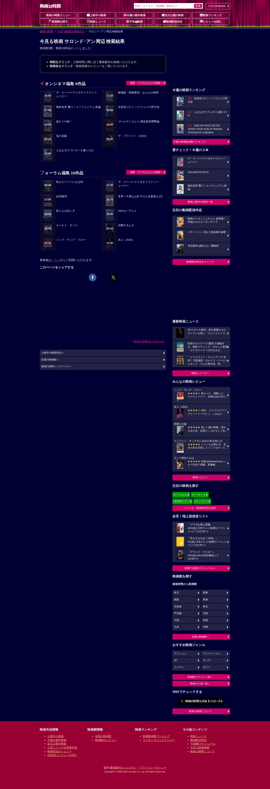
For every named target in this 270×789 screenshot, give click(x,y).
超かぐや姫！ (64, 121)
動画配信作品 (172, 21)
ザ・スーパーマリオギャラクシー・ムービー (77, 94)
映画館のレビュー (106, 740)
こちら (55, 260)
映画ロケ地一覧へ (200, 683)
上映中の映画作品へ (52, 352)
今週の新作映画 (135, 15)
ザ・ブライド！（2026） (133, 135)
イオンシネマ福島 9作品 (63, 84)
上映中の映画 (96, 15)
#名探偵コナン (181, 501)
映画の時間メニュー (58, 15)
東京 (176, 592)
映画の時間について (200, 711)
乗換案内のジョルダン (123, 767)
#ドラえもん (180, 494)
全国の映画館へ (200, 636)
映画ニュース (96, 21)
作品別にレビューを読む (62, 755)
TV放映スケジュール (202, 743)
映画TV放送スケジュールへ (200, 568)
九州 (176, 627)
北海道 (177, 606)
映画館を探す (58, 21)
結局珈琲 (61, 196)
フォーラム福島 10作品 (61, 173)
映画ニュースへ (200, 373)
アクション (180, 653)
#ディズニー (201, 501)
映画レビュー (200, 477)
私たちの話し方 (65, 210)
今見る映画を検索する (70, 31)
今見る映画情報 (199, 747)
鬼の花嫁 (61, 135)
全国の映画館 (103, 736)
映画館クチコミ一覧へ (200, 677)
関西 (176, 599)
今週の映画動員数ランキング (189, 141)
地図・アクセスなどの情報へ (146, 83)
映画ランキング (211, 15)
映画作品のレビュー (59, 751)
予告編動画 (134, 21)
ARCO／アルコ (127, 210)
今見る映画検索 (216, 6)
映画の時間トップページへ (56, 366)
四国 (205, 620)
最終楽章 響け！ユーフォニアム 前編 (78, 107)
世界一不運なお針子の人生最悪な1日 (140, 196)
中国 (176, 620)
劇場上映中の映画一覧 (200, 201)
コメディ (179, 667)
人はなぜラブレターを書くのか (75, 150)
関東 (205, 592)
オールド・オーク (67, 225)
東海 (205, 599)
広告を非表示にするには (149, 341)
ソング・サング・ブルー (71, 239)
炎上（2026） (126, 239)
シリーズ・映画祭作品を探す (200, 508)
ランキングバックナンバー (159, 740)
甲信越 (177, 613)
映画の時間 (46, 31)
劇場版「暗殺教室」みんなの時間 (138, 92)
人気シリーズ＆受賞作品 (62, 747)
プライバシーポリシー (152, 767)
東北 (205, 606)
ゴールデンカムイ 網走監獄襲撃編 (138, 121)
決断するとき (126, 225)
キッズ (206, 660)
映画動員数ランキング (156, 736)
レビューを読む (211, 21)
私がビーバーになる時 (69, 182)
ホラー (206, 667)
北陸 (205, 613)
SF (175, 660)
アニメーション (211, 653)
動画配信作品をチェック (200, 261)
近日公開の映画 (173, 15)
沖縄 (205, 627)
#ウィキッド (199, 494)
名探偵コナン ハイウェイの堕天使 (138, 107)
